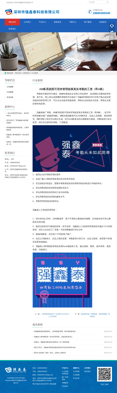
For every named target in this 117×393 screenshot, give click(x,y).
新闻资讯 (57, 22)
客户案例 (87, 22)
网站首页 (12, 22)
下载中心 (72, 22)
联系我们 (12, 29)
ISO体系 (65, 386)
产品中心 (42, 22)
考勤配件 (65, 383)
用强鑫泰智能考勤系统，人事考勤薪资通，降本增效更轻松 (55, 331)
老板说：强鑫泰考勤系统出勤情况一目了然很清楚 (51, 342)
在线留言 (102, 22)
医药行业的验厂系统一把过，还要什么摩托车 (50, 353)
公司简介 (27, 22)
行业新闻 (34, 73)
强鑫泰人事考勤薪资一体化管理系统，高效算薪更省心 (53, 337)
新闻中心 (76, 368)
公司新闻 (10, 87)
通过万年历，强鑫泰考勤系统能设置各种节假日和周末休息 (55, 347)
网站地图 (53, 384)
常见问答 (10, 97)
